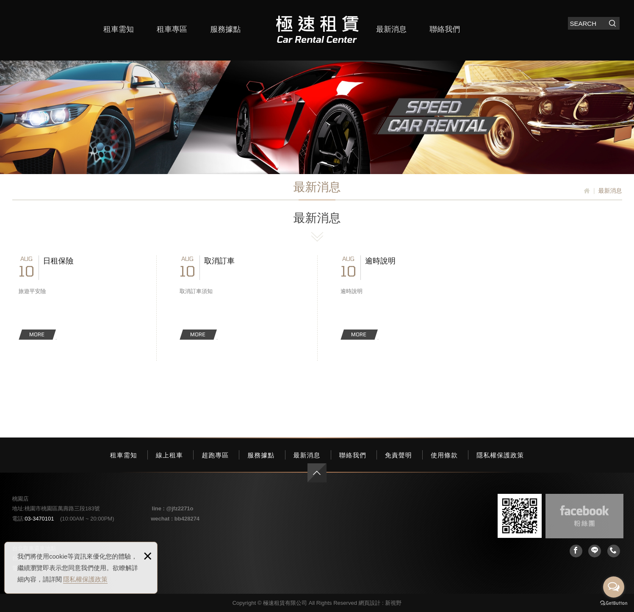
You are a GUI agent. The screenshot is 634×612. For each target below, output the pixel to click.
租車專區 (172, 29)
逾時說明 (397, 297)
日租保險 (75, 297)
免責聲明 (398, 455)
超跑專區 (215, 455)
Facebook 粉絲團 (584, 516)
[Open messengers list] (613, 587)
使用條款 (444, 455)
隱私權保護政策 (85, 579)
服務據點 (225, 29)
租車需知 (118, 29)
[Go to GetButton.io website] (613, 603)
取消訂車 (236, 297)
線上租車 (169, 455)
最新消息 (391, 29)
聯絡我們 (444, 29)
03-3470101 (39, 518)
